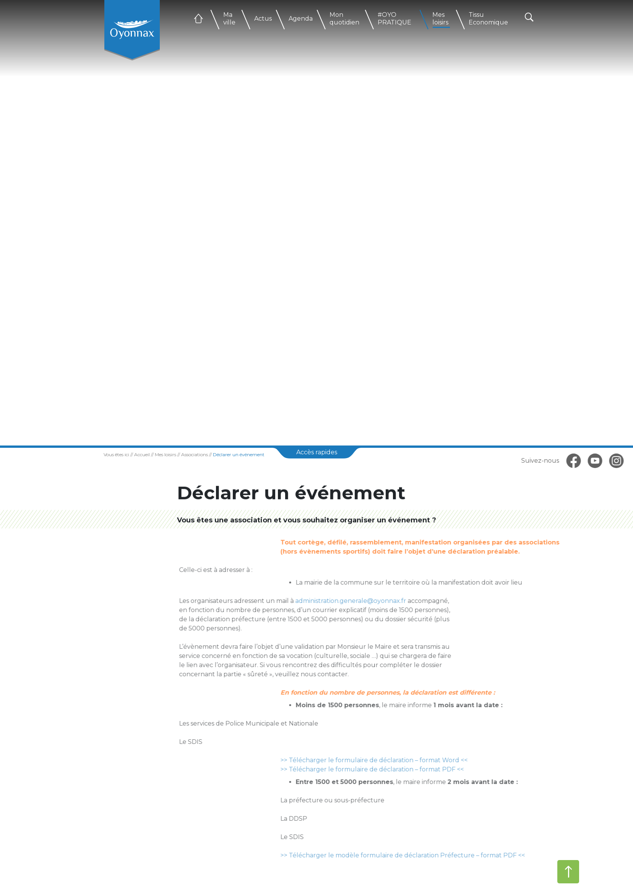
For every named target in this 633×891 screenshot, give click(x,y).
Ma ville (229, 18)
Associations (183, 454)
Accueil (131, 454)
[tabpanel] (316, 223)
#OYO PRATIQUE (394, 18)
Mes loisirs (440, 18)
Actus (263, 18)
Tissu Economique (488, 18)
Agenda (301, 18)
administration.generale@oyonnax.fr (354, 600)
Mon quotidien (344, 18)
